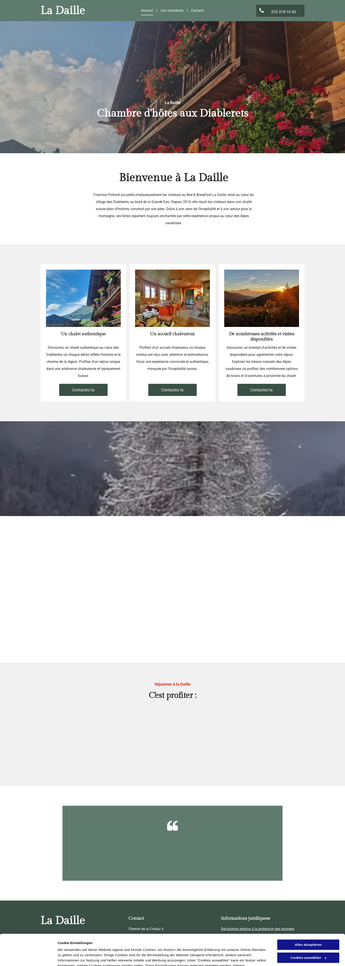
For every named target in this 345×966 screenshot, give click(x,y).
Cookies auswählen (73, 957)
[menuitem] (147, 10)
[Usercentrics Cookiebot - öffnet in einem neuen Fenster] (28, 957)
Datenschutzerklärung (165, 945)
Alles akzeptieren (308, 919)
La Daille (62, 10)
